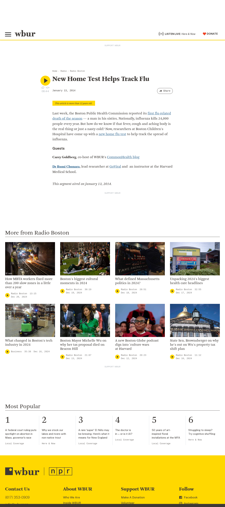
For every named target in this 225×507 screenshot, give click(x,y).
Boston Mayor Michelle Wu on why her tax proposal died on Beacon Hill (83, 345)
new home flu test (112, 134)
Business (16, 352)
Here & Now (48, 443)
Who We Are (71, 497)
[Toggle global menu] (8, 35)
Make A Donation (133, 497)
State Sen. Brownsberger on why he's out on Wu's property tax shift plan (194, 345)
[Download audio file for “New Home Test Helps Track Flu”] (42, 88)
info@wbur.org (16, 505)
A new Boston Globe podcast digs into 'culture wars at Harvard (137, 345)
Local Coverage (14, 443)
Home (54, 72)
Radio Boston (77, 72)
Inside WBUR (72, 503)
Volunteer (128, 503)
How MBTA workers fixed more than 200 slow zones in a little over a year (29, 283)
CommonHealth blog (123, 157)
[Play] (7, 295)
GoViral (115, 167)
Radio (64, 72)
